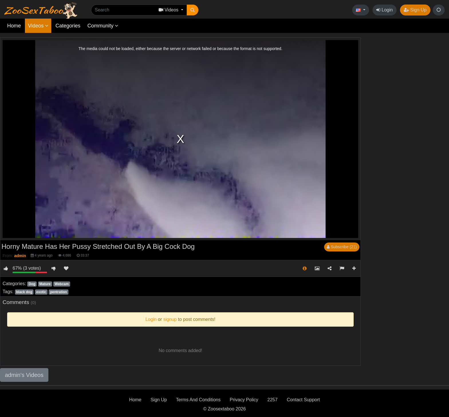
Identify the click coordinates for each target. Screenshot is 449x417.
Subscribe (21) (342, 247)
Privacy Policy (244, 399)
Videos (38, 26)
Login (384, 9)
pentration (58, 292)
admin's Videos (24, 375)
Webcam (62, 284)
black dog (24, 292)
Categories (68, 26)
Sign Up (415, 9)
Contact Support (303, 399)
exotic (41, 292)
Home (14, 26)
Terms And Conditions (198, 399)
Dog (32, 284)
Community (102, 26)
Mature (44, 284)
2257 (272, 399)
